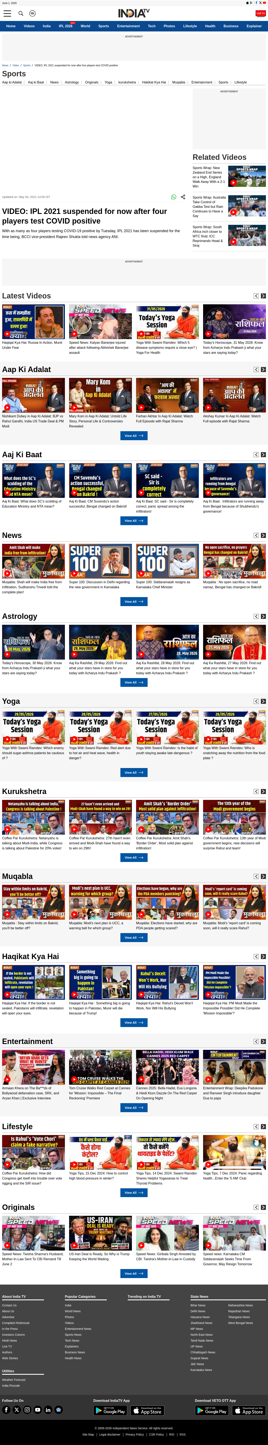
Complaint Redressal (15, 1323)
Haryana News (200, 1317)
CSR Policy (156, 1434)
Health (210, 26)
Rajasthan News (239, 1311)
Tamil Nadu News (202, 1340)
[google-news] (58, 1410)
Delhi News (198, 1311)
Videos (29, 26)
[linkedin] (48, 1410)
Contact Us (9, 1305)
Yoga (108, 82)
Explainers (72, 1346)
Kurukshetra (24, 791)
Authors (7, 1352)
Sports (103, 26)
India (47, 26)
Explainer (254, 26)
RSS (183, 1434)
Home (10, 26)
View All (134, 435)
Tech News (72, 1340)
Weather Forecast (13, 1379)
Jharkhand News (201, 1323)
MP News (197, 1328)
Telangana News (239, 1317)
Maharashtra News (240, 1305)
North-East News (202, 1334)
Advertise (8, 1317)
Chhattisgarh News (203, 1352)
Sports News (73, 1334)
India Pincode (11, 1385)
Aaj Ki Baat (22, 454)
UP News (197, 1346)
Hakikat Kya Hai (154, 82)
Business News (75, 1352)
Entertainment (128, 26)
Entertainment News (78, 1328)
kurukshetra (127, 82)
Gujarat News (199, 1358)
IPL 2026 (65, 26)
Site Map (88, 1434)
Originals (91, 82)
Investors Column (13, 1334)
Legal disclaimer (109, 1434)
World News (73, 1311)
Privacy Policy (135, 1434)
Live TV (7, 1346)
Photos (169, 26)
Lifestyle (190, 26)
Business (231, 26)
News (5, 65)
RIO (171, 1434)
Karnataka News (201, 1370)
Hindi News (9, 1340)
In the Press (10, 1328)
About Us (8, 1311)
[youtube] (38, 1410)
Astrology (72, 82)
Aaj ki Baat (36, 82)
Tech (152, 26)
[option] (33, 327)
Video (16, 65)
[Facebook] (6, 1410)
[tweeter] (17, 1410)
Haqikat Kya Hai (30, 956)
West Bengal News (240, 1323)
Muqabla (178, 82)
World (85, 26)
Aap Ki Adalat (26, 369)
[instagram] (27, 1410)
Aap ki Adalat (12, 82)
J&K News (197, 1364)
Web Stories (10, 1358)
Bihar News (198, 1305)
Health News (73, 1358)
